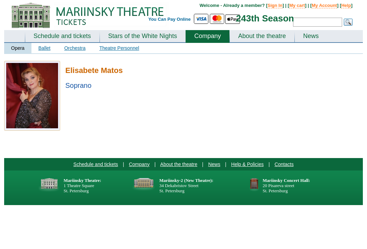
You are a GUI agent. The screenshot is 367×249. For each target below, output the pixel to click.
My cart (297, 5)
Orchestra (74, 48)
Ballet (44, 48)
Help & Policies (247, 164)
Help (346, 5)
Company (207, 36)
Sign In (274, 5)
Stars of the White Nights (142, 36)
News (311, 36)
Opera (18, 48)
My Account (324, 5)
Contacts (283, 164)
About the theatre (262, 36)
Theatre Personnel (119, 48)
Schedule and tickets (62, 36)
